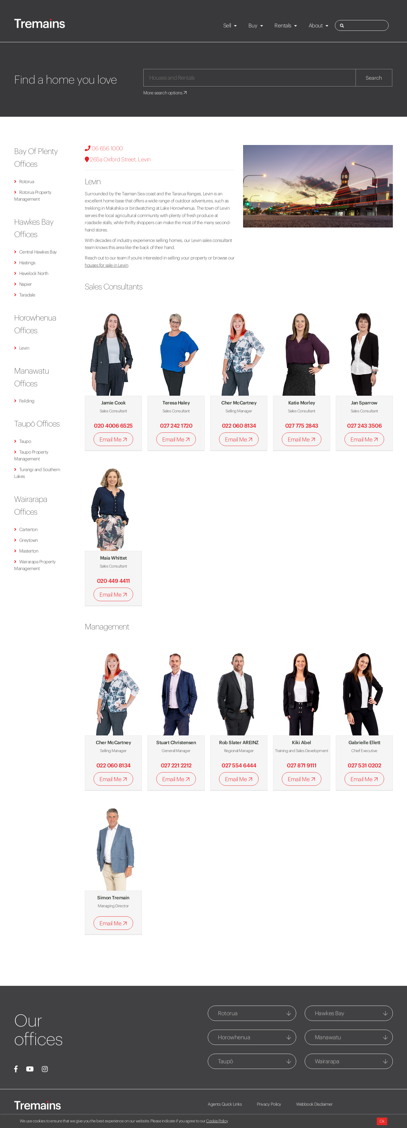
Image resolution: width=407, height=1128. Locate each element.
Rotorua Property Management (32, 195)
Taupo (22, 441)
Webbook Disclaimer (314, 1104)
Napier (23, 284)
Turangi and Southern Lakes (37, 473)
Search (374, 78)
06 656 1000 (104, 148)
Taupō (225, 1061)
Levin (21, 348)
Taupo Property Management (31, 455)
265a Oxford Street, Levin (118, 159)
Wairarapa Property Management (35, 565)
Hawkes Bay (329, 1013)
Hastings (24, 262)
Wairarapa (327, 1061)
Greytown (26, 540)
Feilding (24, 401)
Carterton (25, 529)
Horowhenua (234, 1037)
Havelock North (31, 273)
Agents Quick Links (225, 1104)
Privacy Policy (269, 1104)
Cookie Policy (217, 1120)
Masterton (26, 551)
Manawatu (328, 1037)
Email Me (114, 439)
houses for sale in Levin (106, 265)
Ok (382, 1121)
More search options (165, 93)
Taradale (24, 295)
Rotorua (24, 181)
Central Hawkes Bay (35, 252)
